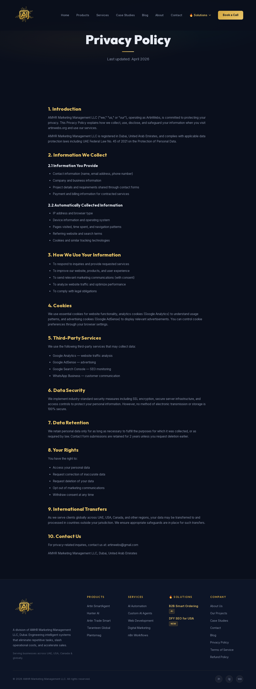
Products (82, 15)
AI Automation (137, 606)
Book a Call (230, 15)
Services (102, 15)
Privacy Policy (219, 642)
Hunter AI (93, 613)
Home (65, 15)
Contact (176, 15)
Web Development (140, 620)
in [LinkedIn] (219, 678)
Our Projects (218, 613)
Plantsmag (94, 635)
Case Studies (125, 15)
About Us (216, 606)
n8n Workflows (138, 635)
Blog (145, 15)
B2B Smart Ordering (183, 609)
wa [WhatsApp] (240, 678)
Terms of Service (222, 649)
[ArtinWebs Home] (25, 15)
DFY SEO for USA (181, 621)
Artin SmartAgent (98, 606)
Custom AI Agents (140, 613)
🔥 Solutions (200, 15)
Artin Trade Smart (99, 620)
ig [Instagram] (229, 678)
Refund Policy (219, 657)
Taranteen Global (98, 627)
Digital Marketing (139, 627)
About (159, 15)
